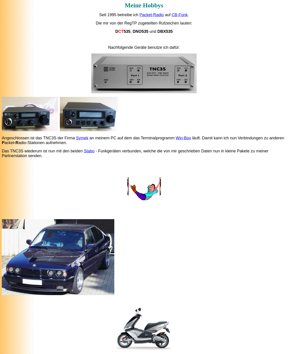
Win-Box (183, 138)
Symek (82, 138)
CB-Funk (180, 15)
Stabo (89, 151)
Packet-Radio (152, 15)
